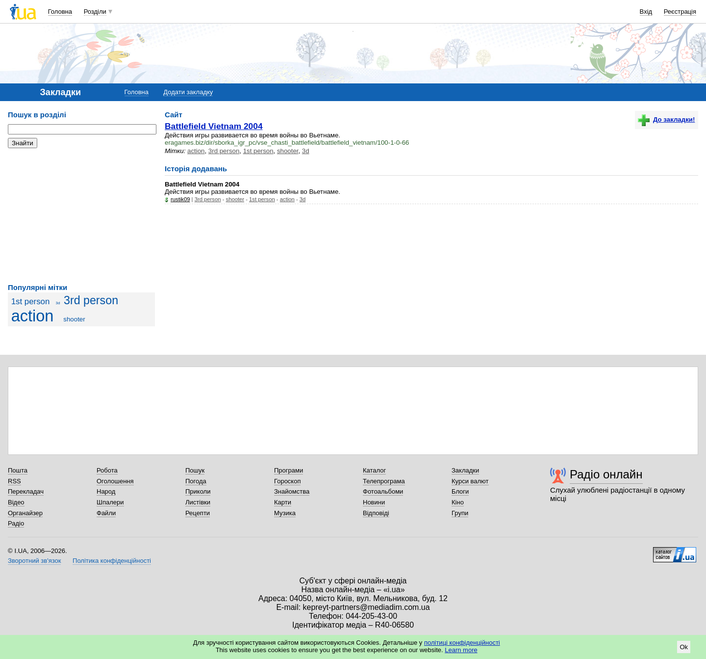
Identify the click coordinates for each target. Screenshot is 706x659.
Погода (195, 481)
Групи (460, 513)
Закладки (465, 470)
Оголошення (115, 481)
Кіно (458, 502)
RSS (14, 481)
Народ (106, 491)
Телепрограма (384, 481)
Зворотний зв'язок (34, 560)
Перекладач (26, 491)
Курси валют (470, 481)
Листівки (197, 502)
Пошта (17, 470)
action (32, 316)
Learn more (461, 650)
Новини (374, 502)
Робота (107, 470)
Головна (60, 11)
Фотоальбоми (383, 491)
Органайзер (25, 513)
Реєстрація (680, 11)
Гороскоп (287, 481)
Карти (282, 502)
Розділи (95, 11)
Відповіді (376, 513)
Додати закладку (188, 92)
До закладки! (666, 119)
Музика (285, 513)
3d (57, 303)
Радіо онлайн (606, 474)
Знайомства (291, 491)
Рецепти (197, 513)
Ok (684, 647)
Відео (16, 502)
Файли (106, 513)
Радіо (16, 523)
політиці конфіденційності (462, 642)
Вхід (646, 11)
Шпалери (110, 502)
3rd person (91, 300)
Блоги (460, 491)
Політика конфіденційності (112, 560)
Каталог (374, 470)
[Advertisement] (81, 216)
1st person (30, 301)
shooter (74, 319)
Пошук (194, 470)
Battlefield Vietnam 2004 (214, 126)
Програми (288, 470)
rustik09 (180, 199)
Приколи (197, 491)
